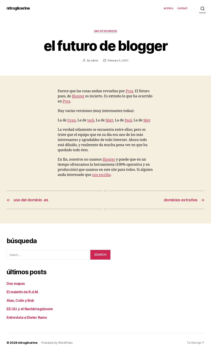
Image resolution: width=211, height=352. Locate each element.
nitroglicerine (18, 8)
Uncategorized (105, 31)
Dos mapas (16, 284)
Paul (128, 120)
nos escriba (101, 175)
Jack (90, 120)
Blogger (78, 96)
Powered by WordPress (57, 342)
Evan (71, 120)
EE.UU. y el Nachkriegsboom (30, 309)
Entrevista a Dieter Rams (27, 317)
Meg (146, 120)
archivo (168, 8)
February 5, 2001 (118, 60)
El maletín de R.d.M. (23, 292)
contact (182, 8)
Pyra (129, 91)
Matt (109, 120)
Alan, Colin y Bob (20, 300)
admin (94, 60)
